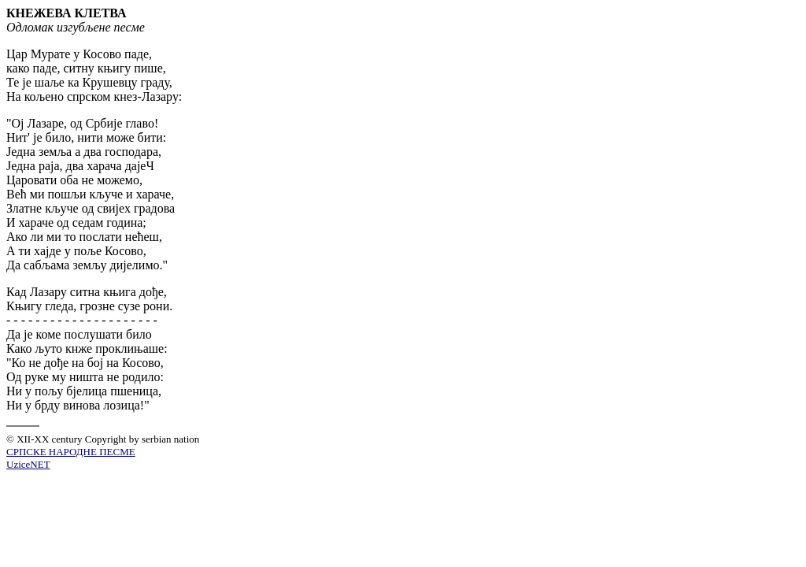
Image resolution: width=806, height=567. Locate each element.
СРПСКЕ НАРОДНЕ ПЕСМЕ (70, 452)
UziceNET (28, 464)
